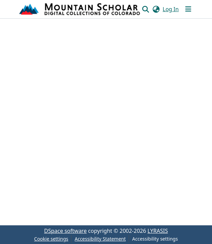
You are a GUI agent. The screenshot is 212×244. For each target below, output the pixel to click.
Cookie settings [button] (51, 239)
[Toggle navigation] (188, 9)
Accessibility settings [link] (155, 239)
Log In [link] (170, 9)
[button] (80, 9)
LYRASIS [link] (158, 231)
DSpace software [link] (65, 231)
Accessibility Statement (100, 239)
